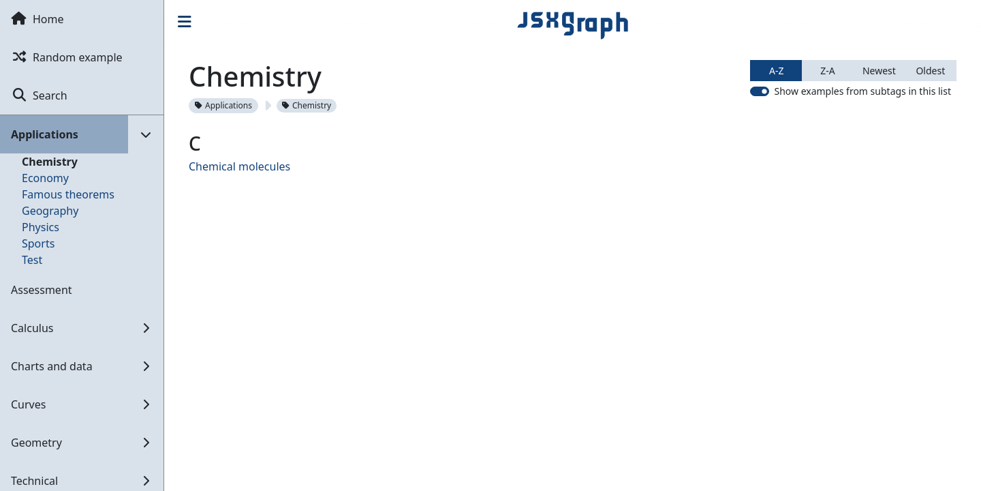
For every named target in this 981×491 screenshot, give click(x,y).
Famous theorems (68, 194)
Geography (50, 210)
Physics (40, 227)
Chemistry (50, 161)
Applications (223, 105)
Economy (45, 177)
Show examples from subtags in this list (862, 91)
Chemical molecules (239, 166)
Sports (38, 243)
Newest (879, 70)
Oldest (930, 70)
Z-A (827, 70)
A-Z (776, 70)
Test (32, 259)
